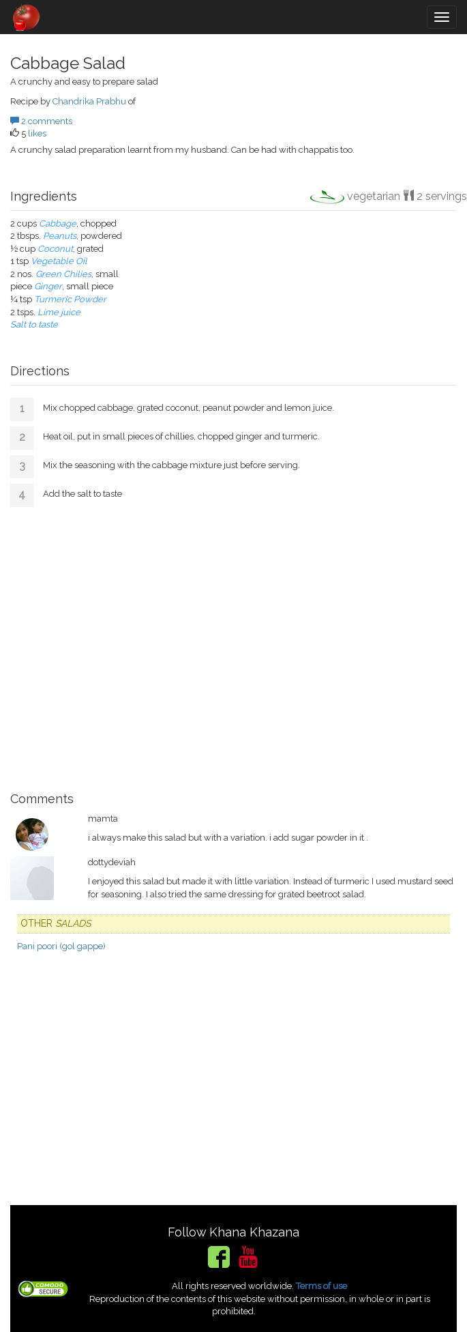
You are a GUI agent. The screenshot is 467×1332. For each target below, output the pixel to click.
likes (37, 133)
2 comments (41, 121)
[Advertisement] (233, 644)
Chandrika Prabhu (89, 101)
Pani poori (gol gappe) (61, 946)
